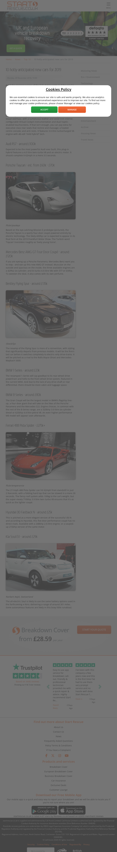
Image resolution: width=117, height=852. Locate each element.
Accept (44, 109)
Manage (72, 109)
